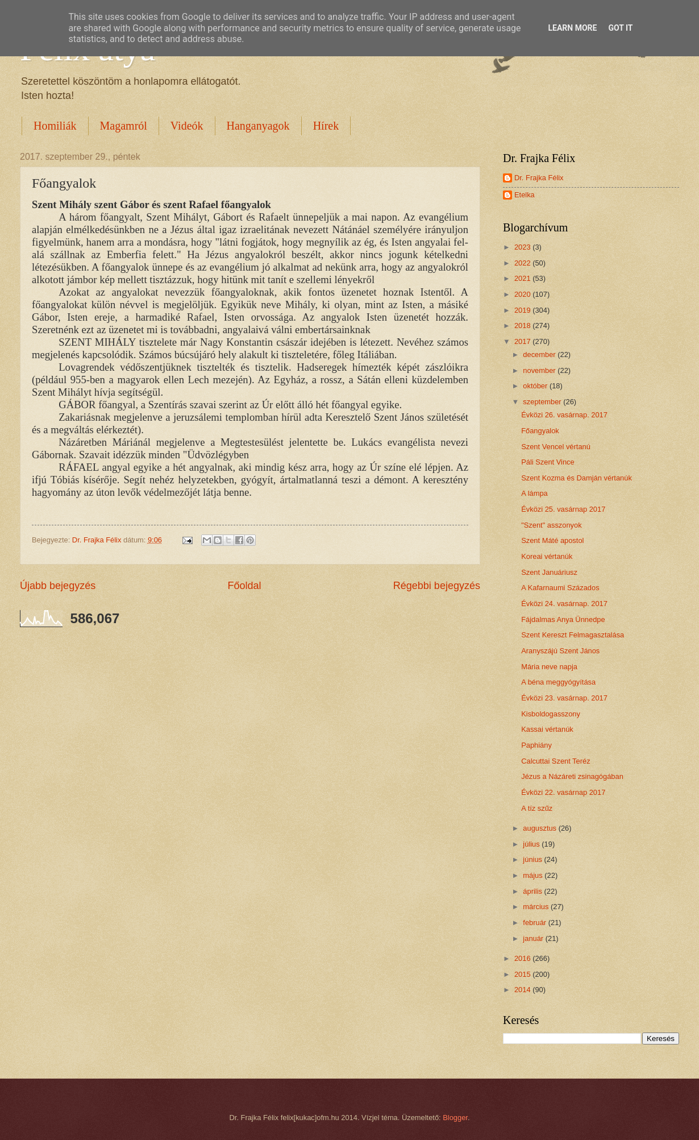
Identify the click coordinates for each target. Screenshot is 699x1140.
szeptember (543, 401)
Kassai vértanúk (547, 729)
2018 (523, 325)
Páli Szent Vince (548, 462)
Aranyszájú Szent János (560, 650)
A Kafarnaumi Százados (560, 587)
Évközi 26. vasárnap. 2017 (564, 415)
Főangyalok (540, 430)
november (540, 370)
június (533, 859)
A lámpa (534, 493)
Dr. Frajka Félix (539, 177)
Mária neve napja (549, 666)
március (537, 906)
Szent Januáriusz (549, 572)
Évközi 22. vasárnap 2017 (563, 792)
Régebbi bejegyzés (436, 585)
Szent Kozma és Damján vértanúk (576, 478)
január (534, 938)
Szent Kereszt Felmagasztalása (572, 635)
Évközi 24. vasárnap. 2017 (564, 603)
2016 (523, 958)
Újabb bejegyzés (57, 585)
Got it (620, 27)
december (540, 354)
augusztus (540, 828)
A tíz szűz (536, 808)
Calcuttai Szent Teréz (555, 761)
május (533, 875)
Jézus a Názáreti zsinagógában (572, 776)
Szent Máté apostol (552, 540)
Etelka (524, 194)
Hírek (326, 125)
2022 (523, 263)
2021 (523, 278)
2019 (523, 310)
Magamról (123, 125)
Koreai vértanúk (546, 556)
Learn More (572, 27)
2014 (523, 989)
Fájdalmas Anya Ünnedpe (563, 619)
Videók (186, 125)
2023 (523, 247)
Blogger (455, 1117)
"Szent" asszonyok (551, 525)
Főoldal (244, 585)
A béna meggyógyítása (558, 682)
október (536, 386)
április (533, 891)
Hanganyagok (258, 125)
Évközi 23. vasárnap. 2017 (564, 698)
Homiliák (55, 125)
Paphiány (536, 745)
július (532, 844)
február (535, 922)
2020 (523, 294)
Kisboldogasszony (550, 714)
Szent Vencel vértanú (555, 446)
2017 (523, 341)
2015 (523, 974)
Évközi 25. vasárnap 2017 (563, 509)
